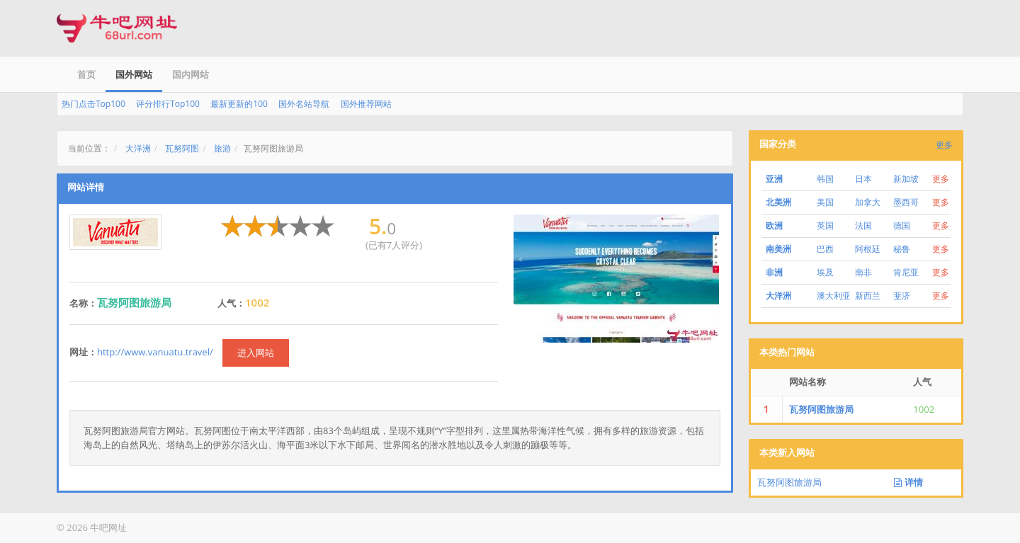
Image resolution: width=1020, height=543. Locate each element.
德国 (901, 225)
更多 (944, 145)
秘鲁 (901, 249)
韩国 (825, 179)
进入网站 (255, 352)
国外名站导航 (303, 104)
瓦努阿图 (182, 148)
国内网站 (190, 74)
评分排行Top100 (168, 104)
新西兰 (867, 296)
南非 (863, 272)
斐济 (901, 296)
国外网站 (133, 74)
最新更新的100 (239, 104)
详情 (908, 482)
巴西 (825, 249)
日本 (863, 179)
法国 (863, 225)
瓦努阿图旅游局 (821, 409)
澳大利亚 (834, 296)
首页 (86, 74)
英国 (825, 225)
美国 (825, 202)
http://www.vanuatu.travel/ (155, 351)
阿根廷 (867, 249)
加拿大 (867, 202)
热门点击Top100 (93, 104)
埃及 (825, 272)
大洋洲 (138, 148)
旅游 (222, 148)
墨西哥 (906, 202)
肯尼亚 (906, 272)
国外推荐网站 (366, 104)
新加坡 (906, 179)
